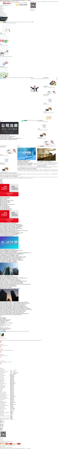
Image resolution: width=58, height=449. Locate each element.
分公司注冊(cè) (1, 374)
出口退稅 (1, 400)
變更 (23, 2)
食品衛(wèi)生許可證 (2, 406)
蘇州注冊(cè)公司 (12, 379)
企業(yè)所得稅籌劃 (2, 403)
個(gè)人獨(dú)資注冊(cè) (3, 375)
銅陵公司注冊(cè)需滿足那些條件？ (4, 205)
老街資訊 (11, 371)
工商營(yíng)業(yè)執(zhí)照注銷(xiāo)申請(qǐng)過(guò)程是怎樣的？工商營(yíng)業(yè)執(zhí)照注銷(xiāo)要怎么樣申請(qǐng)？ (14, 313)
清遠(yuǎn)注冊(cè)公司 (13, 402)
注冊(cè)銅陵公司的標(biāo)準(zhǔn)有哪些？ (5, 202)
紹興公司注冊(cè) (12, 377)
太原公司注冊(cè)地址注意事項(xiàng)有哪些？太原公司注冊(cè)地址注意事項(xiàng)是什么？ (10, 138)
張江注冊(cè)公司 (12, 400)
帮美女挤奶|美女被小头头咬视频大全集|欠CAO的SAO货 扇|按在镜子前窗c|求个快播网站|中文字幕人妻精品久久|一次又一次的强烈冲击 (15, 0)
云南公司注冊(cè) (12, 397)
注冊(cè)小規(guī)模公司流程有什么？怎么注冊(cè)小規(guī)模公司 (7, 136)
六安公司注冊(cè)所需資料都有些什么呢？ (5, 207)
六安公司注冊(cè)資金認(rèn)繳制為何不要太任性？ (6, 208)
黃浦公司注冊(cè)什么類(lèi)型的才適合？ (42, 165)
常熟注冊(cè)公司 (15, 373)
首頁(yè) (11, 370)
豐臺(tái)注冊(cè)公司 (12, 383)
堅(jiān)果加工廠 (12, 407)
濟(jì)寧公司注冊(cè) (12, 376)
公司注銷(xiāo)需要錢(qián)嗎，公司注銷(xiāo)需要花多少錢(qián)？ (44, 161)
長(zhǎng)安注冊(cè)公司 (13, 396)
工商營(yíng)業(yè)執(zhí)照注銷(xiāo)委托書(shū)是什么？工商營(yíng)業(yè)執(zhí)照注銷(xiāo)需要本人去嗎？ (12, 311)
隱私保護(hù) (1, 429)
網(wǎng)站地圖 (2, 426)
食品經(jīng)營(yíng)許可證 (6, 405)
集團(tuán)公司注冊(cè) (2, 380)
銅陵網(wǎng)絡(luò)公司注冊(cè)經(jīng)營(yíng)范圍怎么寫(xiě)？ (7, 204)
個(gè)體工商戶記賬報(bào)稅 (3, 397)
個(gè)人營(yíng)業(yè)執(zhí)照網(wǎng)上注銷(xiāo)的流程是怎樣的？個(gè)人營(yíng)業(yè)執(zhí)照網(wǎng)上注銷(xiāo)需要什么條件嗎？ (16, 309)
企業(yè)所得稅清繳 (2, 399)
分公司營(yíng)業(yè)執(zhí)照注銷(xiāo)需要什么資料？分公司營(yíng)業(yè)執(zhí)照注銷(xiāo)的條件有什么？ (12, 305)
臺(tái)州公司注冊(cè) (12, 374)
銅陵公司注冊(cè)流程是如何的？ (4, 199)
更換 (2, 1)
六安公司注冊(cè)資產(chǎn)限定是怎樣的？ (5, 206)
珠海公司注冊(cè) (12, 378)
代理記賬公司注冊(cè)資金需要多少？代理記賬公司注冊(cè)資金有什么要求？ (9, 229)
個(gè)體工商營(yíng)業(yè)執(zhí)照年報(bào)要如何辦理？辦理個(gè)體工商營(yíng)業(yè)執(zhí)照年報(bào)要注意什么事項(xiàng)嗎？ (15, 284)
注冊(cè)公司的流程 (12, 408)
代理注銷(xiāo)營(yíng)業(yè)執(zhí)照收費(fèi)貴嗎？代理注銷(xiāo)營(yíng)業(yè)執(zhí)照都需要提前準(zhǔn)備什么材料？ (14, 307)
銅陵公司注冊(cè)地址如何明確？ (4, 203)
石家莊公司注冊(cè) (12, 380)
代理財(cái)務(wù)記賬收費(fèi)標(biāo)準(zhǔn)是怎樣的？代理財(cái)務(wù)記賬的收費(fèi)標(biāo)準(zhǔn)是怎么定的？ (14, 230)
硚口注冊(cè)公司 (12, 401)
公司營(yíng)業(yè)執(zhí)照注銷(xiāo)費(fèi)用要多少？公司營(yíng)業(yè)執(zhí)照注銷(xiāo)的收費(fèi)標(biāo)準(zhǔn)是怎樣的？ (15, 303)
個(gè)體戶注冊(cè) (2, 373)
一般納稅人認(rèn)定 (6, 398)
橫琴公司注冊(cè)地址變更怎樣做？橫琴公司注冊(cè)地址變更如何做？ (8, 249)
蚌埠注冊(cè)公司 (12, 381)
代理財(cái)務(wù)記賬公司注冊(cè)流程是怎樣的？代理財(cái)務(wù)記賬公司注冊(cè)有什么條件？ (11, 228)
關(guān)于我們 (2, 424)
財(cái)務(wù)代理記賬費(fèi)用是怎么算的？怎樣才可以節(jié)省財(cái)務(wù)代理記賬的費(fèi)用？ (11, 226)
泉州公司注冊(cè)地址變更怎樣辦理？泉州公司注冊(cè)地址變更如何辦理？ (8, 251)
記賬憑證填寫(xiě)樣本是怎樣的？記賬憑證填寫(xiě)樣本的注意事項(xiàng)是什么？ (9, 231)
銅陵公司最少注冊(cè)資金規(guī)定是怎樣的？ (5, 201)
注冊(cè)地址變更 (4, 383)
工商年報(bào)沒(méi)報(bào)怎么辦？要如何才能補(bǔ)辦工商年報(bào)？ (8, 285)
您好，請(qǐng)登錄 (50, 1)
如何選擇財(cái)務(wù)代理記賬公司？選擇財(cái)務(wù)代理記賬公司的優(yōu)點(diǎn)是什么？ (11, 224)
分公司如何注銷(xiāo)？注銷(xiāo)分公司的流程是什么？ (6, 137)
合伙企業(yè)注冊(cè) (2, 378)
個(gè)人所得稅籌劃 (4, 402)
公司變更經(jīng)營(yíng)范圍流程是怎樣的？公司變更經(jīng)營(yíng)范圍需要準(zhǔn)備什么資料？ (11, 250)
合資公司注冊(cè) (2, 377)
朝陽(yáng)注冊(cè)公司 (12, 382)
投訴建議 (1, 428)
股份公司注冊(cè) (2, 379)
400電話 (11, 373)
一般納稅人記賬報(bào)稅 (3, 396)
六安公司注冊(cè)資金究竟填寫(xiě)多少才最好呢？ (6, 209)
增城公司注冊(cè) (12, 399)
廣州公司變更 (11, 406)
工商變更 (17, 2)
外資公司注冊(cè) (20, 2)
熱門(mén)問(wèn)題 (2, 422)
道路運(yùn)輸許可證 (2, 407)
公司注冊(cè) (14, 2)
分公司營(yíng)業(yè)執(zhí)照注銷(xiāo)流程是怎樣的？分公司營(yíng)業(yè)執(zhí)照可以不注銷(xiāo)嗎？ (12, 312)
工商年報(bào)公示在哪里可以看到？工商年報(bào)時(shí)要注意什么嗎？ (8, 286)
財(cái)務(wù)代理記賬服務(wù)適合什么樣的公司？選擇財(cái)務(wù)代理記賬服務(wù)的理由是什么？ (12, 225)
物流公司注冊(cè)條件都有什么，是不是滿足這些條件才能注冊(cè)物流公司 (8, 139)
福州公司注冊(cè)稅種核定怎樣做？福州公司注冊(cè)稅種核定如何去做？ (8, 223)
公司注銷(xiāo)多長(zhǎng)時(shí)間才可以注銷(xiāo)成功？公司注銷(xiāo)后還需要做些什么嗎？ (11, 314)
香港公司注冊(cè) (2, 381)
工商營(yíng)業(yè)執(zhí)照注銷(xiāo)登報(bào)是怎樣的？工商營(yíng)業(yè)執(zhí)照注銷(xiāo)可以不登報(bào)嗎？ (13, 310)
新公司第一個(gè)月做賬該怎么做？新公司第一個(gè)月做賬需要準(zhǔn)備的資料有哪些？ (10, 227)
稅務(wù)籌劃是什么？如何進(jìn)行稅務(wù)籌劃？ (6, 287)
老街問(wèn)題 (11, 372)
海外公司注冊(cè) (2, 382)
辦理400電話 (11, 403)
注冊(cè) (53, 1)
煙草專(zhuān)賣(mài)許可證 (3, 408)
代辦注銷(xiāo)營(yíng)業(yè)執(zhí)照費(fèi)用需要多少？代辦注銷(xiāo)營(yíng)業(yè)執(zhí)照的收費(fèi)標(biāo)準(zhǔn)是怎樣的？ (15, 308)
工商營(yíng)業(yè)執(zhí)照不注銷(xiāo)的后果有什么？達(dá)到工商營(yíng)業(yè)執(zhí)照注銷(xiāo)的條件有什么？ (13, 304)
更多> (0, 121)
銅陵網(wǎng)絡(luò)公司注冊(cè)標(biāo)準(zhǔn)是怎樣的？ (7, 200)
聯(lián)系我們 (1, 425)
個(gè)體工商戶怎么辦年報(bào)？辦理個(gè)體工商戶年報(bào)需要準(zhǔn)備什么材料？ (10, 288)
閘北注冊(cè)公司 (12, 375)
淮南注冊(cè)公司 (12, 398)
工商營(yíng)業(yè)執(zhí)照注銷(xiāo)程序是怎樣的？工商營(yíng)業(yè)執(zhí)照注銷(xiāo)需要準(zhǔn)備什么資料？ (13, 306)
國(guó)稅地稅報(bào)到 (2, 401)
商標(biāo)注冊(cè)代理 (12, 404)
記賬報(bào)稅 (25, 2)
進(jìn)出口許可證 (2, 409)
